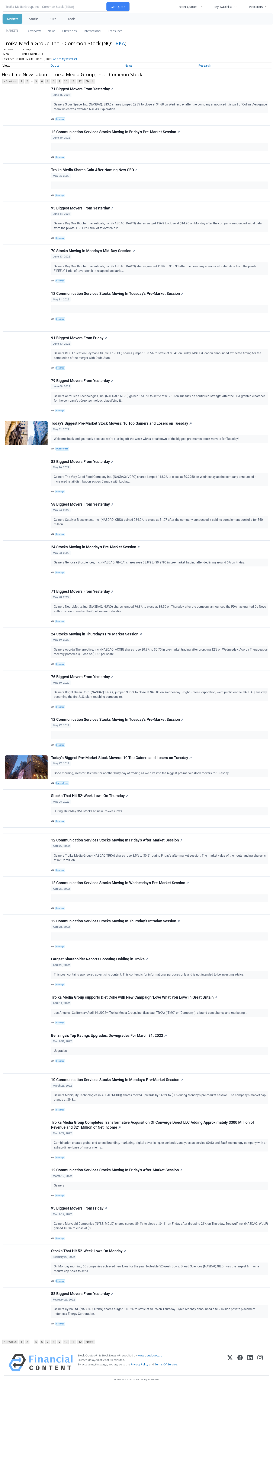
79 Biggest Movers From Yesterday (83, 398)
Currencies (69, 31)
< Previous (10, 81)
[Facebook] (240, 1437)
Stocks (33, 19)
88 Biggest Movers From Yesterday (83, 484)
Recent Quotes (187, 7)
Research (204, 65)
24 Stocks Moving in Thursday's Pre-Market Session (97, 667)
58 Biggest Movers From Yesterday (83, 529)
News (51, 31)
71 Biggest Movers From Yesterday (83, 90)
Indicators (256, 7)
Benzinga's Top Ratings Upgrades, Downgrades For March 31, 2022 (109, 1092)
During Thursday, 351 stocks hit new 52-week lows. (89, 853)
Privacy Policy (139, 1440)
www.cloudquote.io (150, 1430)
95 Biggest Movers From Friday (80, 1276)
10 (65, 81)
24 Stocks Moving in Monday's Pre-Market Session (96, 574)
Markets (12, 19)
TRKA (118, 43)
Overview (34, 31)
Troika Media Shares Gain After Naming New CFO (95, 175)
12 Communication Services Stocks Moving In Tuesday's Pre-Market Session (118, 305)
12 (80, 81)
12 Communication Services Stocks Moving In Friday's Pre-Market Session (116, 135)
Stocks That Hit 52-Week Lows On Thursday (90, 837)
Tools (71, 19)
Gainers (60, 1251)
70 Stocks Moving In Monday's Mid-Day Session (93, 260)
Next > (90, 81)
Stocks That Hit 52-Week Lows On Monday (89, 1321)
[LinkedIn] (250, 1437)
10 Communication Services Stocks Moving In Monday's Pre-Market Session (117, 1140)
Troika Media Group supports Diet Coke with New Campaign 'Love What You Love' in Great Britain (135, 1052)
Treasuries (115, 31)
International (92, 31)
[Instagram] (260, 1437)
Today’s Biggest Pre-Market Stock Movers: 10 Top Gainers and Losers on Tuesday (122, 443)
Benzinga (61, 120)
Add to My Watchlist (65, 59)
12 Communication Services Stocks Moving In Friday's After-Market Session (117, 886)
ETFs (52, 19)
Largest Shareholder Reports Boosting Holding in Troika (100, 1011)
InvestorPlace (63, 469)
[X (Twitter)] (230, 1437)
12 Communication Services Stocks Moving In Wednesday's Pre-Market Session (120, 931)
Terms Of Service (166, 1440)
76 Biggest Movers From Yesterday (83, 712)
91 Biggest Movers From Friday (80, 353)
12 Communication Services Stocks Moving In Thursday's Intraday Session (116, 971)
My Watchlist (223, 7)
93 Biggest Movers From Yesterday (83, 215)
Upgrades (61, 1108)
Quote (55, 65)
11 (72, 81)
